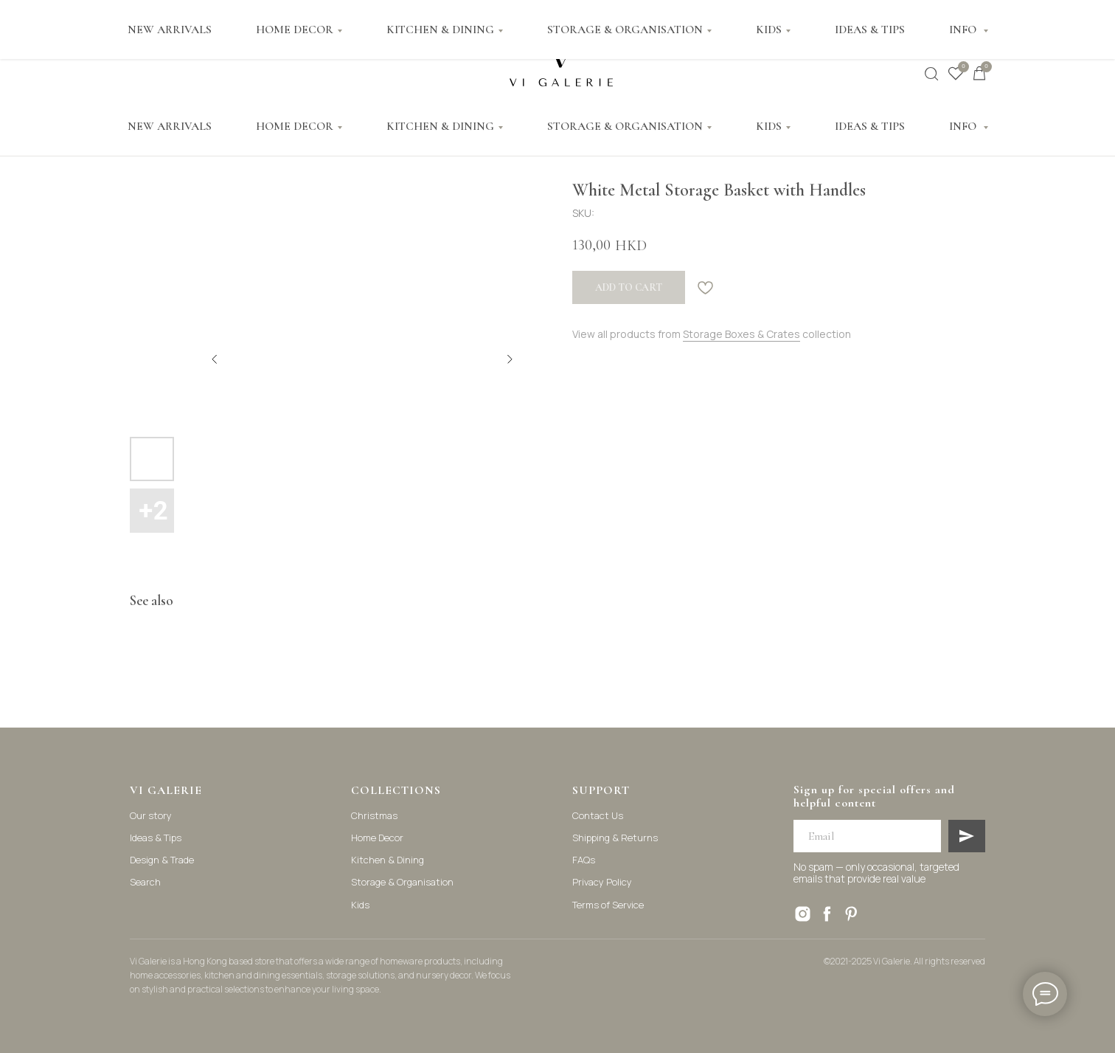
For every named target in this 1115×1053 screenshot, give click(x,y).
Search (145, 881)
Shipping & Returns (615, 837)
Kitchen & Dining (387, 859)
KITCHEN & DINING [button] (440, 126)
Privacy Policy (602, 881)
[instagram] (802, 914)
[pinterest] (851, 914)
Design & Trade (162, 859)
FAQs (583, 859)
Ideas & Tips (155, 837)
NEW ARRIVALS (170, 126)
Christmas (374, 815)
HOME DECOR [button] (294, 126)
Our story (151, 815)
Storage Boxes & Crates (741, 334)
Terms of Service (608, 904)
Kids (360, 904)
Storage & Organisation (402, 881)
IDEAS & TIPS (870, 126)
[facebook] (827, 914)
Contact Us (597, 815)
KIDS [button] (769, 126)
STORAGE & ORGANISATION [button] (625, 126)
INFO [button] (964, 126)
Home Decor (377, 837)
